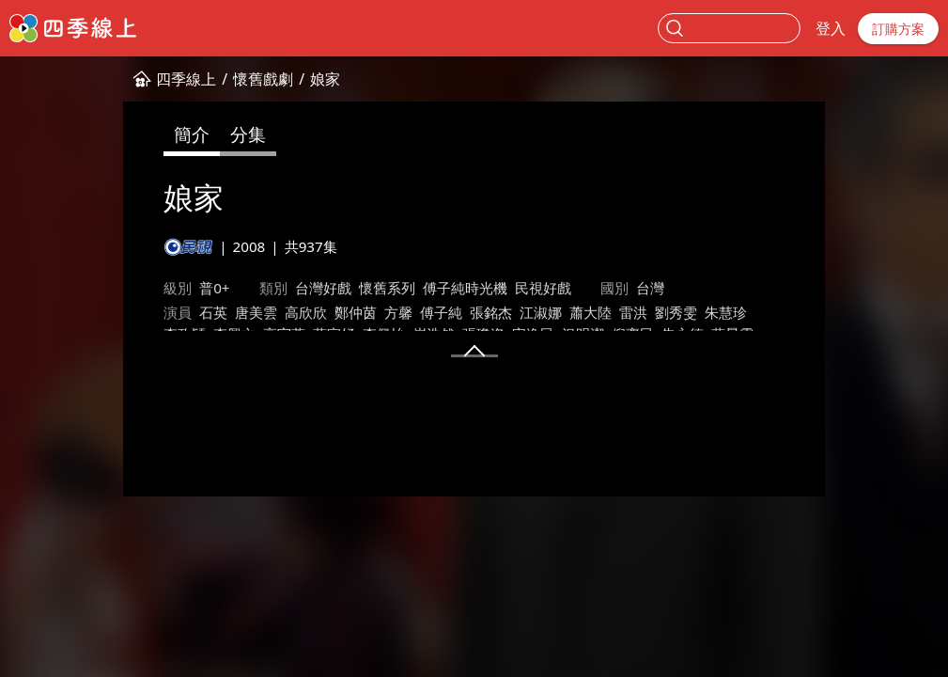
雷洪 (529, 312)
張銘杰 (386, 312)
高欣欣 (201, 312)
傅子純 (337, 312)
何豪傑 (464, 333)
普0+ (110, 287)
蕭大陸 (486, 312)
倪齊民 (315, 333)
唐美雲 (152, 312)
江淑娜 (436, 312)
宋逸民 (215, 333)
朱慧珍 (621, 312)
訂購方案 (898, 29)
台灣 (545, 287)
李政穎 (671, 312)
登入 (831, 28)
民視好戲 (438, 287)
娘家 (221, 79)
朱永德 (365, 333)
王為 (109, 356)
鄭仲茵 (251, 312)
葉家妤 (821, 312)
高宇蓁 (771, 312)
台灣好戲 (218, 287)
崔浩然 (116, 333)
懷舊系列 (282, 287)
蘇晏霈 (415, 333)
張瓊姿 (166, 333)
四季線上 (82, 79)
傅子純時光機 (360, 287)
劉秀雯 (572, 312)
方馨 (294, 312)
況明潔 (265, 333)
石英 (109, 312)
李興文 (721, 312)
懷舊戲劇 (159, 79)
